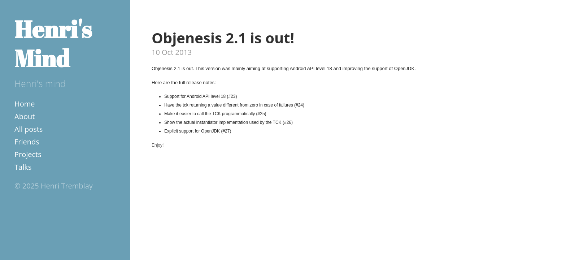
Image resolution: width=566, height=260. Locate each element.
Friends (26, 142)
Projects (28, 154)
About (24, 116)
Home (24, 104)
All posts (28, 129)
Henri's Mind (53, 43)
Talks (22, 167)
